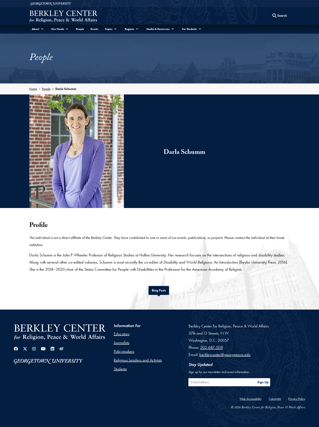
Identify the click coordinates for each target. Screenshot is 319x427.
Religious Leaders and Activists (138, 360)
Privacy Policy (296, 399)
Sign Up (263, 382)
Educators (121, 333)
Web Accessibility (250, 399)
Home (33, 89)
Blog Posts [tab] (160, 289)
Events (94, 29)
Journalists (121, 342)
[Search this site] (280, 16)
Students (120, 368)
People (80, 29)
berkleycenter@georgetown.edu (224, 354)
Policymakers (124, 351)
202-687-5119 (211, 347)
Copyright (275, 399)
